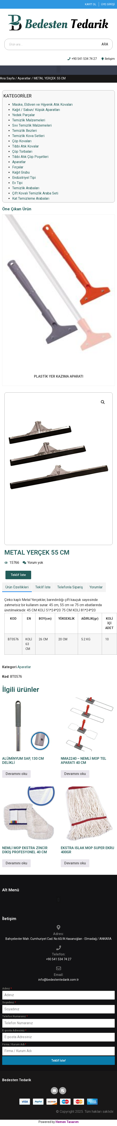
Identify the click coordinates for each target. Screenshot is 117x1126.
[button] (58, 69)
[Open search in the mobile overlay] (58, 44)
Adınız (7, 988)
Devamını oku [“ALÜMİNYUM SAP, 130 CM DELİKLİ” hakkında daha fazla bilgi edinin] (16, 774)
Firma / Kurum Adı (14, 1044)
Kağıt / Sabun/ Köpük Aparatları (36, 110)
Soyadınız (9, 1002)
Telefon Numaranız (15, 1016)
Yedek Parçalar (23, 115)
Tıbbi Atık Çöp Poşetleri (30, 157)
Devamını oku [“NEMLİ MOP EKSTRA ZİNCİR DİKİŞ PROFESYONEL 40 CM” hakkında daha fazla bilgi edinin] (16, 863)
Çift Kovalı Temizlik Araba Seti (35, 193)
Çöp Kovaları (21, 141)
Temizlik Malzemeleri (28, 120)
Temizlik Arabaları (25, 188)
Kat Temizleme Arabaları (30, 198)
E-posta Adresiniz (14, 1030)
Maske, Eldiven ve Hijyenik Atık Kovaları (42, 104)
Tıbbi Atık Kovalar (25, 146)
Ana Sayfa (7, 78)
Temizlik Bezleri (24, 131)
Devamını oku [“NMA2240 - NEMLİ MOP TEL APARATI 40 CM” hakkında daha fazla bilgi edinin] (75, 774)
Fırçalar (17, 167)
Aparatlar (24, 78)
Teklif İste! (58, 1060)
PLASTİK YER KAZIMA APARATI (58, 376)
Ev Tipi (17, 183)
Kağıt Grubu (21, 172)
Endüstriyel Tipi (24, 178)
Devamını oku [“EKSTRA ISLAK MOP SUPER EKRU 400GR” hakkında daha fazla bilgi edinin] (75, 863)
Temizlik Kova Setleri (28, 136)
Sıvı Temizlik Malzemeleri (32, 125)
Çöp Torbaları (22, 151)
